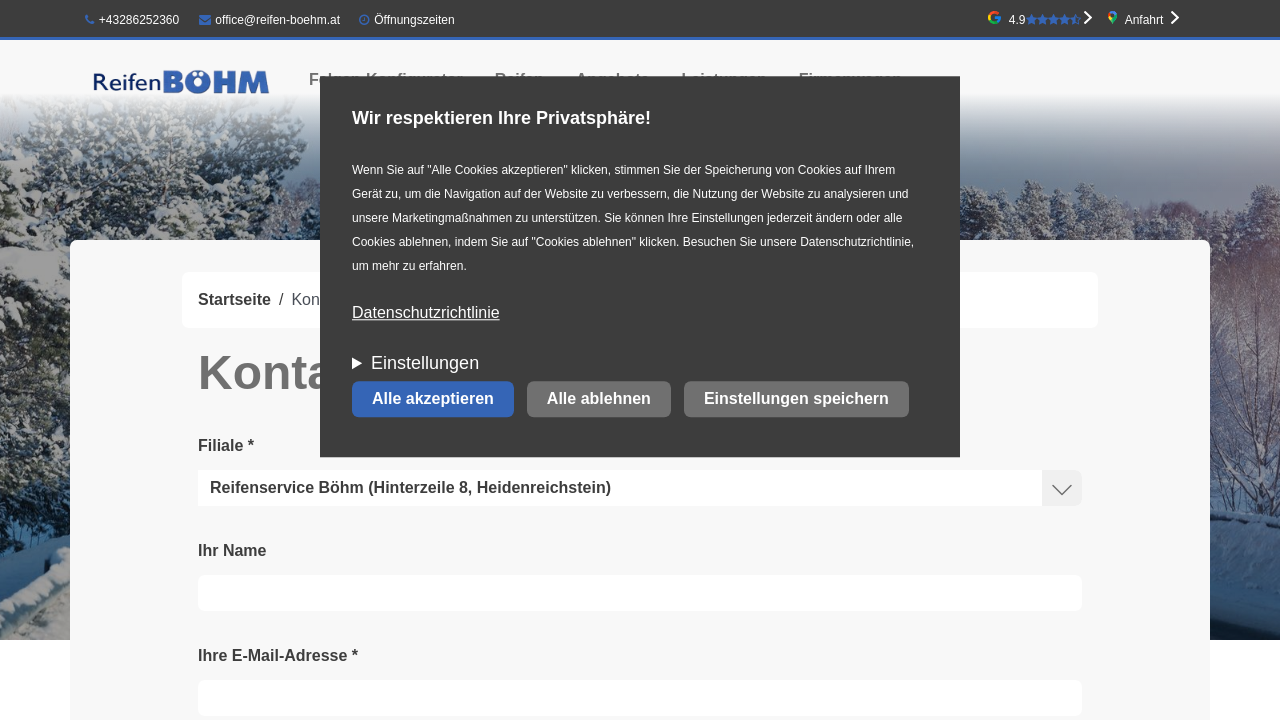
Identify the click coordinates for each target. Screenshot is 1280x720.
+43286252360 (132, 20)
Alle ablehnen (599, 399)
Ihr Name (232, 550)
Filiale (226, 445)
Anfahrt (1144, 20)
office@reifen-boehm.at (270, 20)
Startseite (234, 299)
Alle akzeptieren (433, 399)
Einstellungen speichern (796, 399)
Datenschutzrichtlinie (426, 313)
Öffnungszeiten (414, 20)
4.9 (1045, 20)
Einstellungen (425, 364)
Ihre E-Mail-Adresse (278, 655)
